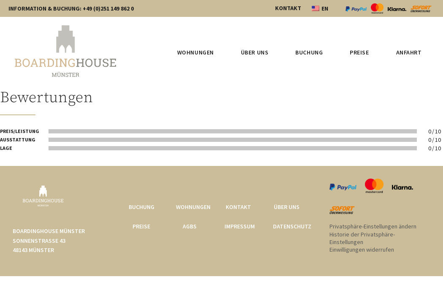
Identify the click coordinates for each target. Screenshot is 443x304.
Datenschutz (292, 226)
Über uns (254, 52)
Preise (359, 52)
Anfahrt (409, 52)
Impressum (239, 226)
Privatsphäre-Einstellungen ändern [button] (373, 226)
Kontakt (238, 207)
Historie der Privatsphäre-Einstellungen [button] (362, 238)
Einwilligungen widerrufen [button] (362, 249)
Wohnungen (195, 52)
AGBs (190, 226)
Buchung (309, 52)
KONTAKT (288, 8)
